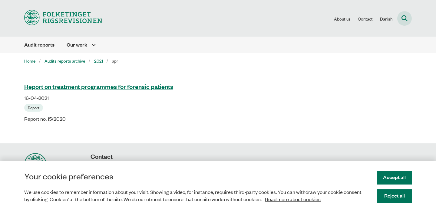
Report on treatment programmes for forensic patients (98, 86)
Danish (386, 18)
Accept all (394, 177)
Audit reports (39, 44)
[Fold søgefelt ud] (404, 18)
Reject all (394, 195)
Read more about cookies (293, 199)
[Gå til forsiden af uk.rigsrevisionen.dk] (63, 18)
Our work (77, 44)
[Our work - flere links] (91, 44)
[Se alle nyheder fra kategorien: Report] (34, 107)
